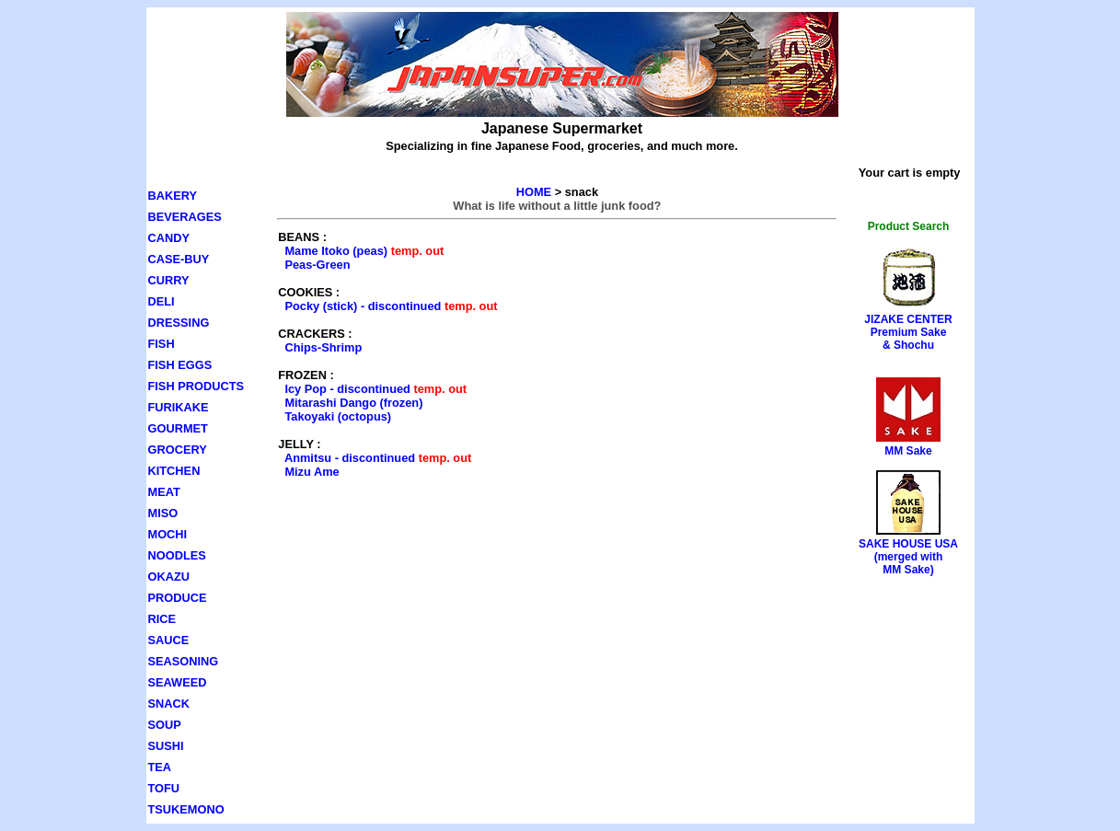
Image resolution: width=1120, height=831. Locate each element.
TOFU (164, 788)
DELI (161, 301)
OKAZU (169, 576)
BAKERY (173, 195)
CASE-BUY (179, 259)
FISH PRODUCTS (196, 386)
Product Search (909, 226)
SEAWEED (177, 682)
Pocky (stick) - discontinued (362, 306)
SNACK (169, 703)
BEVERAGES (185, 217)
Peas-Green (317, 264)
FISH (161, 344)
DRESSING (179, 322)
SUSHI (166, 746)
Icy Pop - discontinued (347, 389)
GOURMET (178, 428)
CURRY (169, 280)
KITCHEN (174, 471)
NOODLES (177, 555)
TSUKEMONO (186, 809)
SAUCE (169, 640)
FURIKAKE (178, 407)
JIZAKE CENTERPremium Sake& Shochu (908, 332)
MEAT (164, 492)
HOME (533, 192)
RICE (162, 619)
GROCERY (177, 449)
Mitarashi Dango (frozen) (353, 403)
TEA (160, 767)
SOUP (164, 725)
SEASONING (183, 661)
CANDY (169, 238)
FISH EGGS (180, 365)
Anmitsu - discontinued (349, 458)
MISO (163, 513)
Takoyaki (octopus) (337, 416)
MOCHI (168, 534)
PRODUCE (177, 598)
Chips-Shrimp (323, 347)
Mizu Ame (311, 472)
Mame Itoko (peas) (335, 251)
